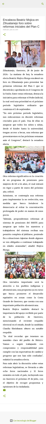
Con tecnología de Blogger (23, 421)
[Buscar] (42, 4)
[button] (4, 34)
